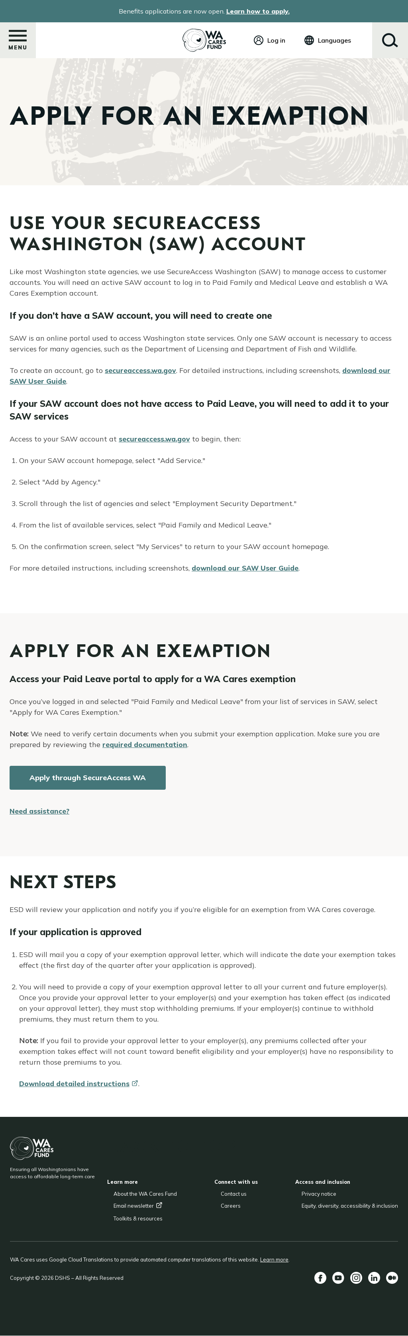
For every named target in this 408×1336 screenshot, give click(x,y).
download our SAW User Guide (247, 568)
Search (390, 40)
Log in (276, 40)
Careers (231, 1206)
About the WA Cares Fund (145, 1194)
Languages (334, 40)
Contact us (234, 1194)
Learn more (274, 1259)
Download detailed (80, 1083)
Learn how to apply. (258, 11)
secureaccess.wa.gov (141, 370)
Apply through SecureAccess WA (87, 777)
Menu (17, 43)
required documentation (146, 744)
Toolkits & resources (138, 1218)
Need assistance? (40, 811)
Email (138, 1206)
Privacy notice (319, 1194)
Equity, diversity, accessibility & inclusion (350, 1206)
